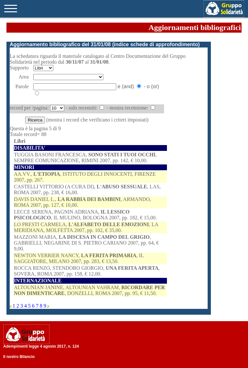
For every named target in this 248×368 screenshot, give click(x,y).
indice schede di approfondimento (156, 44)
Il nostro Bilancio (19, 356)
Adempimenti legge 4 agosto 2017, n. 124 (41, 346)
